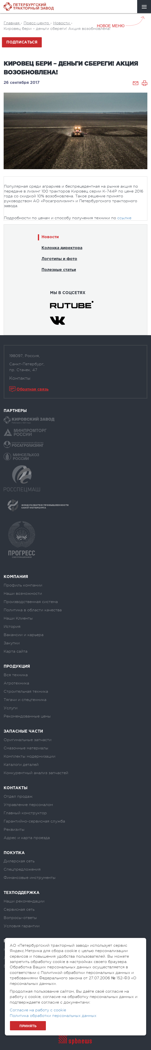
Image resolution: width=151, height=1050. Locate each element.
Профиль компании (23, 585)
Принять (27, 1026)
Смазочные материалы (26, 748)
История (12, 626)
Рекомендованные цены (27, 716)
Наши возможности (23, 593)
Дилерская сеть (19, 861)
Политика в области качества (33, 610)
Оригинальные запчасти (27, 740)
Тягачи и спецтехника (25, 700)
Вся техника (16, 675)
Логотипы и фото (59, 259)
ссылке (124, 218)
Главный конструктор (25, 813)
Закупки (12, 643)
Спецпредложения (22, 869)
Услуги (10, 708)
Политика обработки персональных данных (53, 1016)
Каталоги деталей (21, 764)
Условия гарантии (22, 926)
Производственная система (31, 602)
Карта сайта (15, 651)
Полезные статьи (59, 270)
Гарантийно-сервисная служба (34, 821)
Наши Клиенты (18, 618)
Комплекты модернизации (29, 756)
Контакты (19, 378)
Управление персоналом (28, 805)
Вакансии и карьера (23, 635)
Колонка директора (62, 248)
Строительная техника (26, 691)
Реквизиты (14, 829)
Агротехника (16, 683)
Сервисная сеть (19, 909)
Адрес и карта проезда (27, 838)
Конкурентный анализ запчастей (36, 773)
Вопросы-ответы (20, 918)
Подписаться (22, 42)
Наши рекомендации (24, 901)
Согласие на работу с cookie (38, 1010)
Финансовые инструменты (30, 877)
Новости (50, 237)
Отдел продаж (18, 796)
